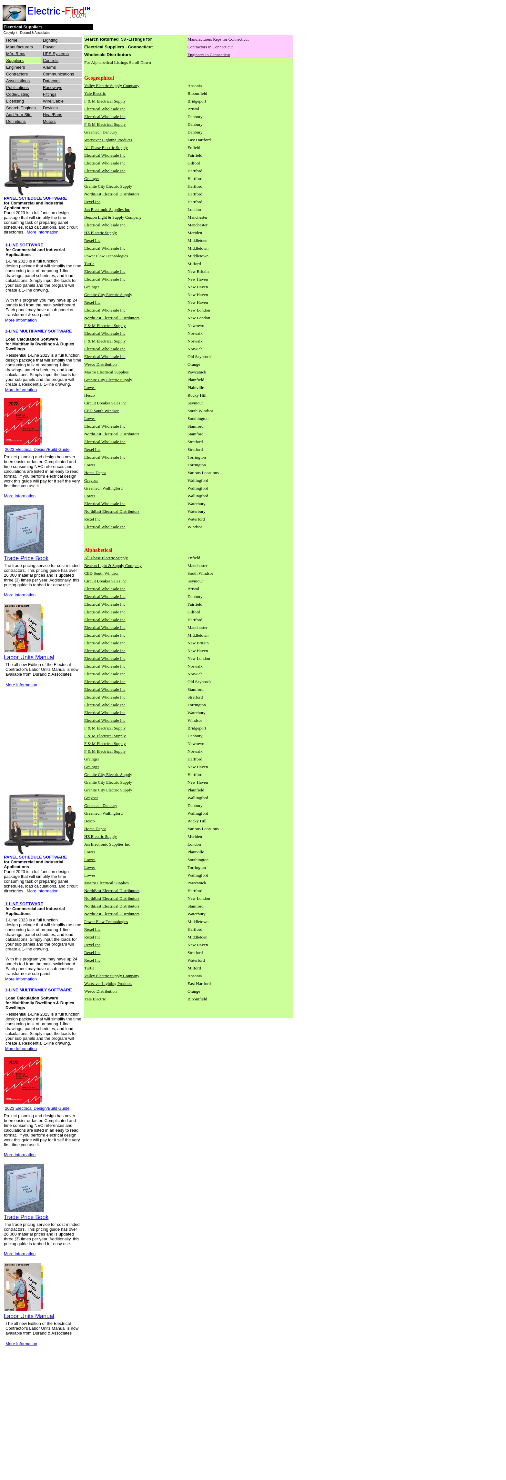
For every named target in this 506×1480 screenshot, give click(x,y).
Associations (18, 80)
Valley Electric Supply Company (111, 85)
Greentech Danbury (100, 132)
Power (49, 47)
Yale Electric (95, 93)
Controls (50, 60)
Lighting (50, 40)
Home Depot (95, 472)
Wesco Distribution (100, 364)
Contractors (17, 74)
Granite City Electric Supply (108, 186)
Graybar (91, 480)
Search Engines (21, 107)
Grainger (91, 178)
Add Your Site (19, 114)
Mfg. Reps (15, 53)
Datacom (51, 80)
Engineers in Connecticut (208, 54)
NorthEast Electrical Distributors (111, 194)
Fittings (49, 94)
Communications (58, 74)
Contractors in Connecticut (210, 47)
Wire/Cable (53, 101)
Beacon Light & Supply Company (113, 217)
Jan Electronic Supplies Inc (107, 209)
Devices (50, 107)
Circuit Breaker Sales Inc (105, 403)
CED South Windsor (101, 410)
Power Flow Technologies (106, 255)
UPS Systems (56, 53)
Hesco (89, 395)
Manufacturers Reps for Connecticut (218, 39)
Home (11, 40)
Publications (17, 87)
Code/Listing (17, 94)
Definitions (16, 121)
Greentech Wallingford (103, 488)
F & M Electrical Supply (105, 101)
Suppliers (15, 60)
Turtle (89, 263)
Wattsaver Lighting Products (108, 139)
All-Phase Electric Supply (106, 147)
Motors (49, 121)
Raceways (52, 87)
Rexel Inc (92, 201)
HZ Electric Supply (100, 232)
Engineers (15, 67)
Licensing (15, 101)
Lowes (90, 387)
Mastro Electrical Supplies (106, 372)
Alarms (49, 67)
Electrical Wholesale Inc (105, 108)
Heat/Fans (52, 114)
